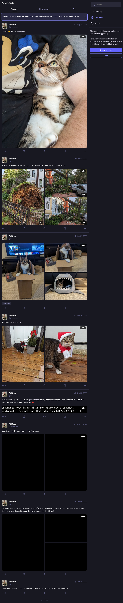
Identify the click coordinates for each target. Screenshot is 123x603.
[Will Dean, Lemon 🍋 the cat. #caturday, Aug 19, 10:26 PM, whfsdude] (44, 88)
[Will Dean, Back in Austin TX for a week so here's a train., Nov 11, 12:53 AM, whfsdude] (44, 459)
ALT (41, 222)
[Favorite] (44, 151)
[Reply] (4, 151)
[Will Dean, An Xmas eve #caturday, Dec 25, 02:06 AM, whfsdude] (44, 350)
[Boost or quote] (23, 151)
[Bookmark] (64, 151)
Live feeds (8, 3)
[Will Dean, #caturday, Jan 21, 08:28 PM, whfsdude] (44, 272)
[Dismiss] (84, 16)
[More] (85, 151)
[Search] (106, 4)
